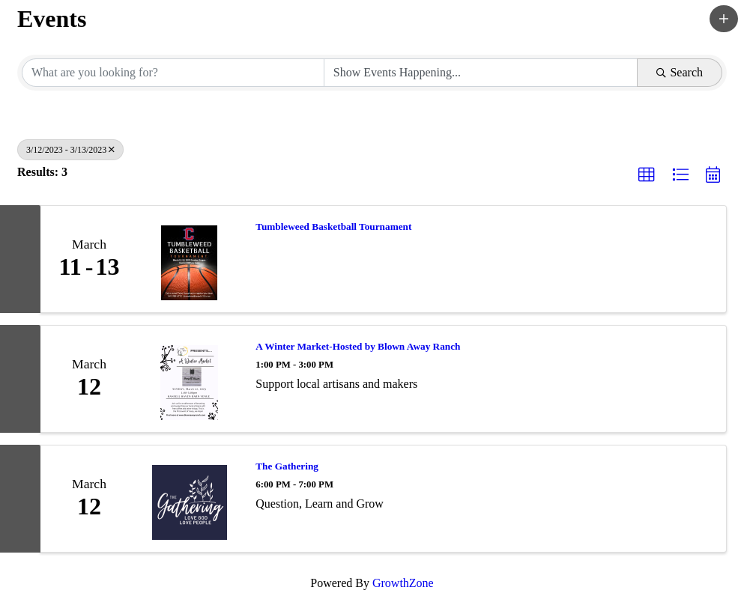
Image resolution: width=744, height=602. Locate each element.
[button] (724, 18)
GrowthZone (403, 583)
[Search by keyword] (173, 72)
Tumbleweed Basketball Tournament (333, 226)
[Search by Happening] (481, 72)
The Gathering (286, 466)
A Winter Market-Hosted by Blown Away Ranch (357, 346)
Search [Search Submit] (679, 72)
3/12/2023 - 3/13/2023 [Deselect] (70, 150)
